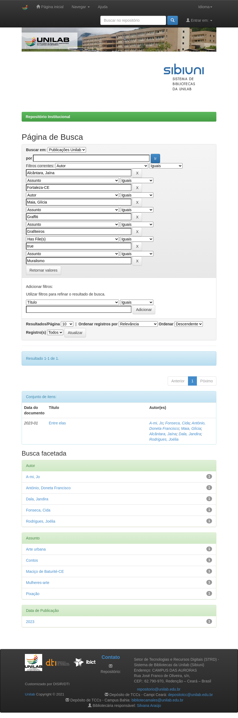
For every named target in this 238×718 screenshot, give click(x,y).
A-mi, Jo (156, 423)
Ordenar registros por (98, 324)
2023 (30, 621)
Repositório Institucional (48, 117)
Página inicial (49, 6)
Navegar (81, 7)
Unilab (30, 694)
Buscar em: (36, 150)
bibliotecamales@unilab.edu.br (157, 700)
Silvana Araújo (149, 705)
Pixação (32, 594)
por (29, 158)
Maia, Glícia (191, 428)
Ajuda (103, 7)
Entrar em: (199, 20)
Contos (32, 560)
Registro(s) (36, 332)
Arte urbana (36, 549)
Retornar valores (43, 270)
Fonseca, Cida (177, 423)
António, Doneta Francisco (48, 488)
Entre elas (57, 423)
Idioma (205, 7)
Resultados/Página (43, 324)
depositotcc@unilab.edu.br (190, 694)
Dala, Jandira (190, 434)
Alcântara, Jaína (163, 434)
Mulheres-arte (37, 582)
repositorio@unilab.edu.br (159, 689)
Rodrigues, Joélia (163, 439)
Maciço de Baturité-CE (45, 571)
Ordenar (166, 324)
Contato (110, 657)
